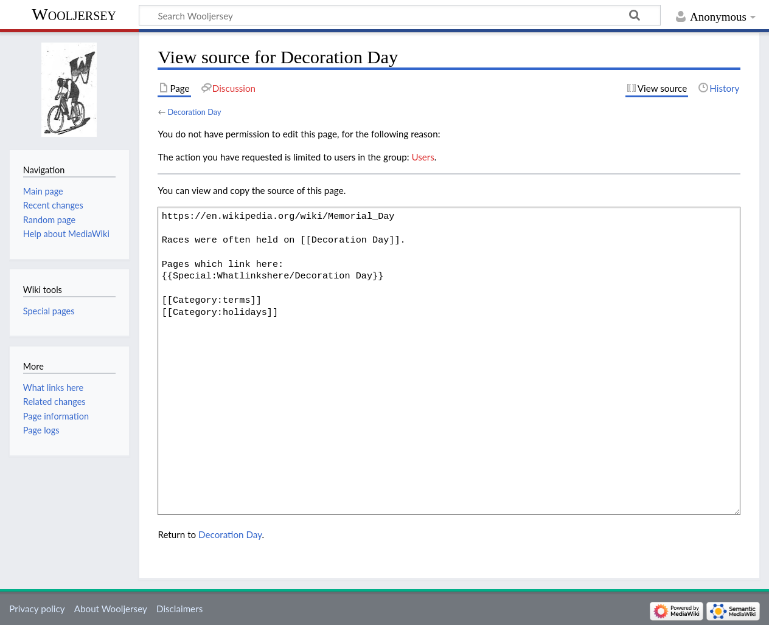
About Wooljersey (110, 608)
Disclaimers (179, 608)
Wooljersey (74, 14)
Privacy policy (36, 608)
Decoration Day (194, 112)
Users (422, 156)
